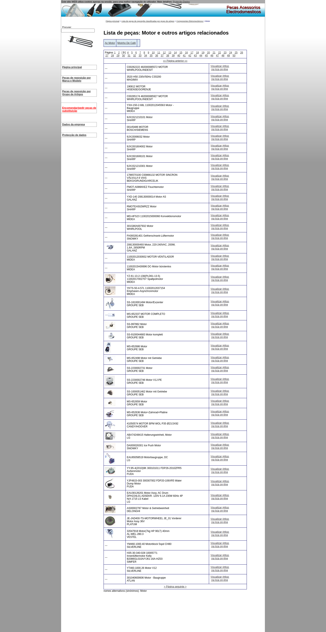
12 (164, 52)
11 (158, 52)
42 (189, 55)
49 (228, 55)
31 (129, 55)
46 (212, 55)
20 (208, 52)
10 (153, 52)
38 (167, 55)
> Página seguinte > (175, 586)
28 (112, 55)
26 (241, 52)
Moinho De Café (126, 43)
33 (140, 55)
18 (197, 52)
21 (214, 52)
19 (203, 52)
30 (123, 55)
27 (106, 55)
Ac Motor (110, 43)
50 (234, 55)
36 (156, 55)
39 (173, 55)
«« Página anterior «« (175, 60)
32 (134, 55)
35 (151, 55)
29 (118, 55)
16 (186, 52)
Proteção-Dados (181, 1)
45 (206, 55)
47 (217, 55)
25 (236, 52)
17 (192, 52)
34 (145, 55)
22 (219, 52)
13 (169, 52)
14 (175, 52)
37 (162, 55)
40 (178, 55)
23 (225, 52)
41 (184, 55)
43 (195, 55)
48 (223, 55)
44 (201, 55)
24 (230, 52)
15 (180, 52)
